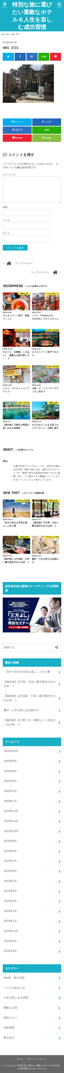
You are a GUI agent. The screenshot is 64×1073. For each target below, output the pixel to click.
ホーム (20, 1059)
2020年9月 (10, 760)
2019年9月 (10, 840)
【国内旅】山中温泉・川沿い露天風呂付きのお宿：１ (29, 698)
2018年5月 (10, 940)
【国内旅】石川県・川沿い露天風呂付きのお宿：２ (29, 683)
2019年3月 (10, 900)
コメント (9, 174)
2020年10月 (11, 750)
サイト (6, 233)
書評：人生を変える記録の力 (21, 710)
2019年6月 (10, 870)
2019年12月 (11, 810)
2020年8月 (10, 771)
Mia (5, 461)
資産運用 (9, 1027)
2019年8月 (10, 850)
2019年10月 (11, 831)
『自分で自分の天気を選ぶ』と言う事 (27, 671)
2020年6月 (10, 780)
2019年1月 (10, 920)
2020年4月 (10, 790)
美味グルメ (10, 1017)
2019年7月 (10, 860)
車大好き (9, 1037)
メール (6, 220)
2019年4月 (10, 890)
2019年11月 (11, 820)
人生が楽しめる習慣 (16, 997)
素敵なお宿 (10, 1007)
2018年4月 (10, 950)
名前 (5, 207)
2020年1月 (10, 801)
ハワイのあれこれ (14, 987)
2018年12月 (11, 930)
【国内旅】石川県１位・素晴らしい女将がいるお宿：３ (29, 722)
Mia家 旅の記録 (14, 977)
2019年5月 (10, 880)
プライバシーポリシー (37, 1059)
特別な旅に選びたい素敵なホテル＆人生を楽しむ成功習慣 (32, 15)
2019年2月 (10, 910)
